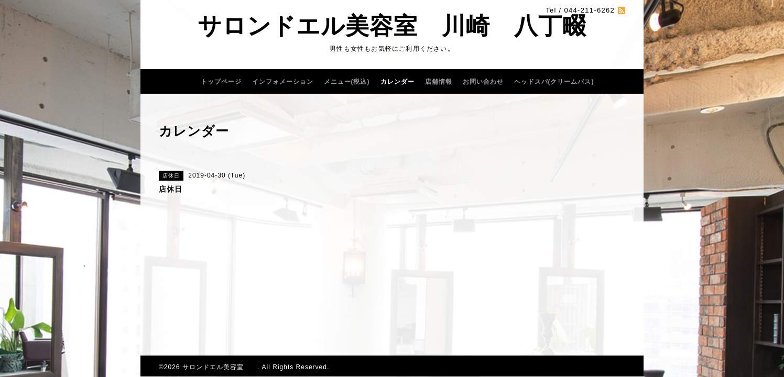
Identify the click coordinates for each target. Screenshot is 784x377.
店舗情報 (438, 81)
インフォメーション (282, 81)
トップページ (221, 81)
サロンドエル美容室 (219, 367)
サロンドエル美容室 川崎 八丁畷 (392, 26)
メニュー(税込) (347, 81)
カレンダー (397, 81)
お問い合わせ (483, 81)
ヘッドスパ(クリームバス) (554, 81)
